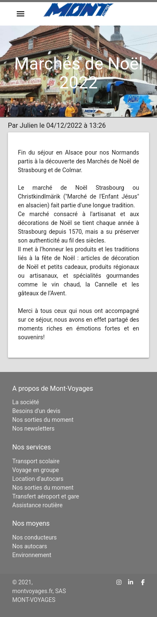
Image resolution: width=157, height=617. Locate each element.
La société (25, 402)
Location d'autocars (37, 478)
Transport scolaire (35, 461)
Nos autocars (29, 546)
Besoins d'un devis (36, 411)
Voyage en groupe (35, 470)
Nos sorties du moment (42, 419)
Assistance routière (37, 505)
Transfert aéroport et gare (45, 496)
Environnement (31, 555)
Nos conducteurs (34, 537)
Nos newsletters (33, 428)
